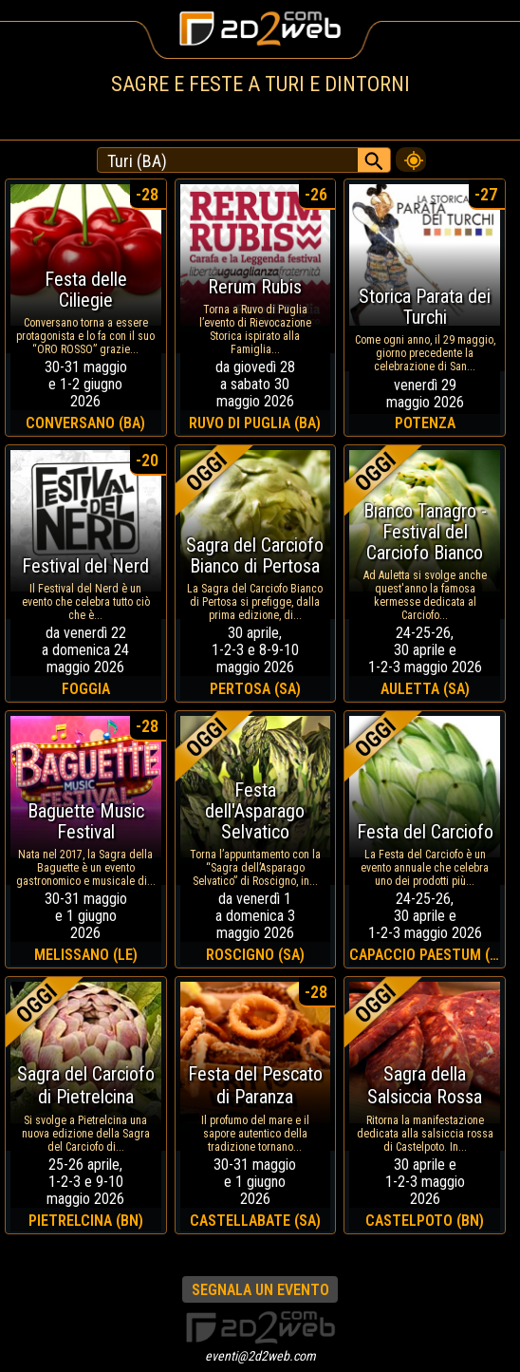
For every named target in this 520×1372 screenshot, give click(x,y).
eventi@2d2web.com (260, 1355)
